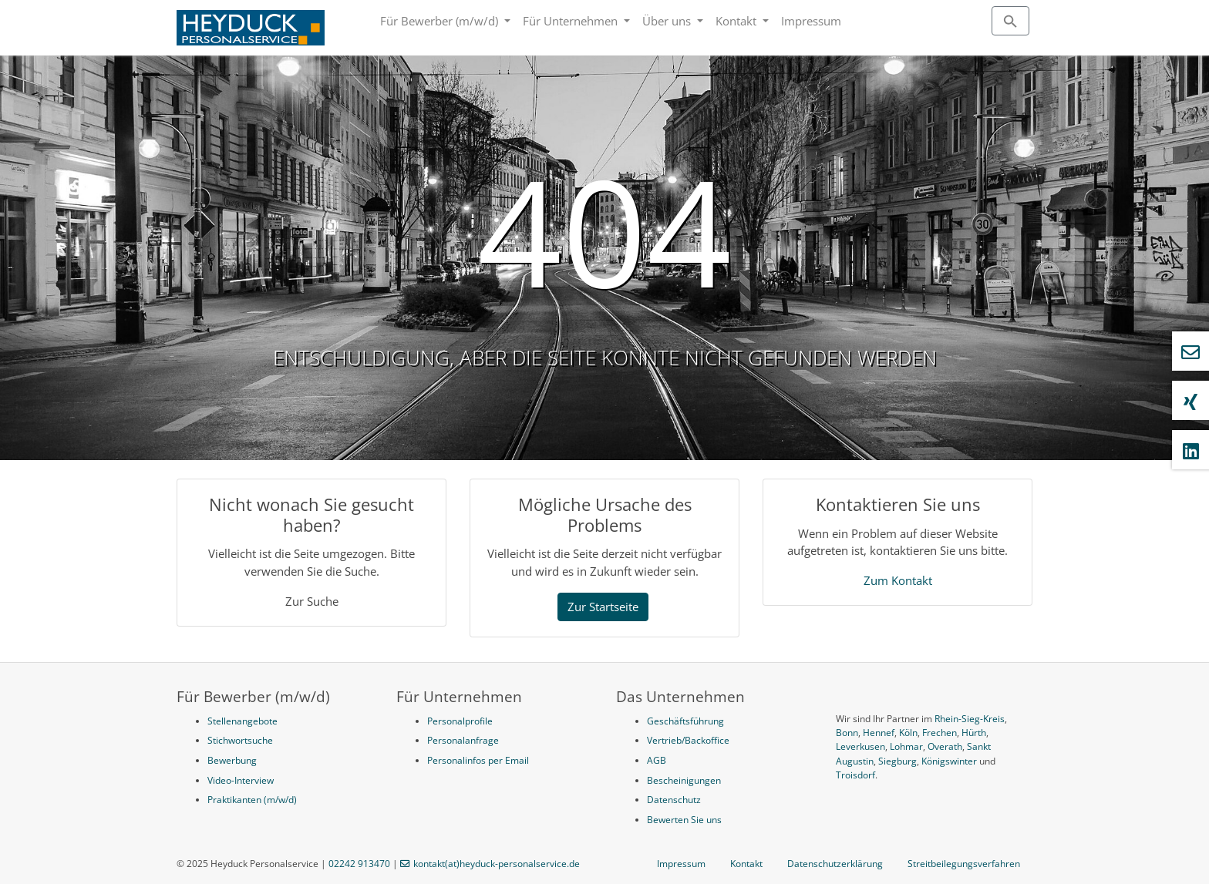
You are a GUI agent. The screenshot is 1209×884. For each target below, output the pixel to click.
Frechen (939, 732)
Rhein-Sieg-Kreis (970, 718)
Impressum (811, 21)
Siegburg (897, 761)
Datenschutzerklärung (835, 863)
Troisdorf (855, 774)
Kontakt (737, 21)
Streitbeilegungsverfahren (964, 863)
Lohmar (906, 746)
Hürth (973, 732)
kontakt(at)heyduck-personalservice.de (496, 863)
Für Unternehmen (572, 21)
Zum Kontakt (898, 580)
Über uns (668, 21)
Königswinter (949, 761)
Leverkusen (860, 746)
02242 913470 (359, 863)
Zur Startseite (602, 606)
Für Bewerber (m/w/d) (440, 21)
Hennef (878, 732)
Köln (908, 732)
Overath (945, 746)
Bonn (847, 732)
